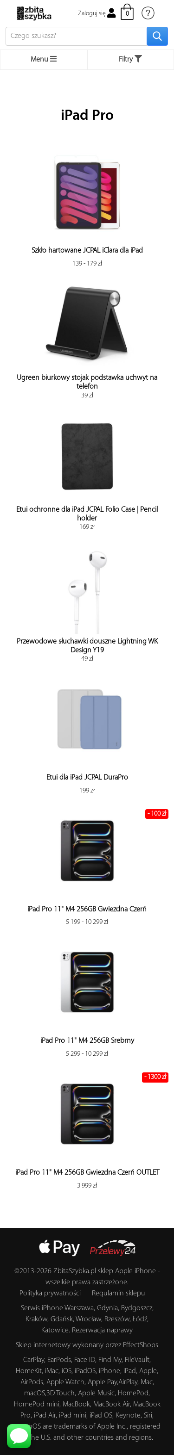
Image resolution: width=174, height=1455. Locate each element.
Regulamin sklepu (118, 1293)
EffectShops (140, 1345)
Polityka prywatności (50, 1293)
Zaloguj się (97, 13)
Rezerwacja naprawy (102, 1330)
